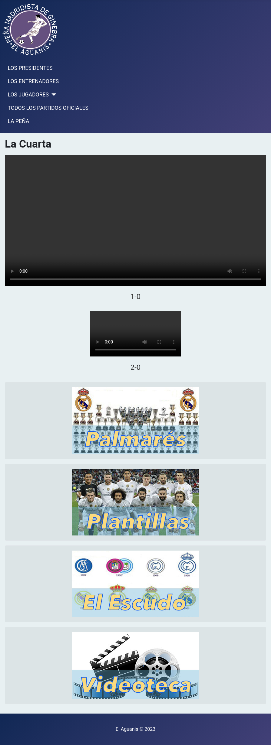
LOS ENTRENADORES (33, 81)
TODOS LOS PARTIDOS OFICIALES (48, 108)
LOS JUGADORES (28, 95)
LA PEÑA (18, 121)
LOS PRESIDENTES (30, 68)
